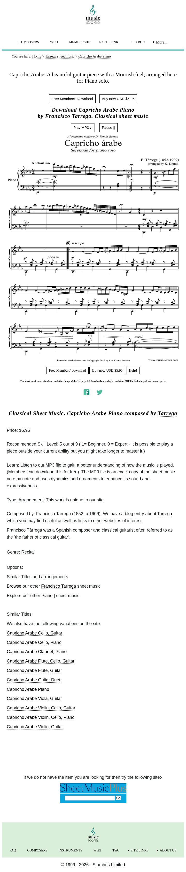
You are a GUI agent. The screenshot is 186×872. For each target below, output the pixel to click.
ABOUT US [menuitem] (168, 850)
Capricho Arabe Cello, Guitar (34, 633)
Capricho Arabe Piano (28, 689)
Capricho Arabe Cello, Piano (34, 642)
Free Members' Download (72, 99)
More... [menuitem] (161, 42)
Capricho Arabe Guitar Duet (33, 679)
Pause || (108, 127)
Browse (14, 586)
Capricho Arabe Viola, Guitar (34, 698)
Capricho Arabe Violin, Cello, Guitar (41, 708)
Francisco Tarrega (58, 586)
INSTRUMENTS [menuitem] (70, 850)
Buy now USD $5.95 (118, 99)
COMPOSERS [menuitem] (29, 42)
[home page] (93, 14)
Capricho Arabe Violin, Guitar (35, 726)
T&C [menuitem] (115, 850)
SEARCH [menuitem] (138, 42)
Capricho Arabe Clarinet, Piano (37, 651)
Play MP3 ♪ (82, 127)
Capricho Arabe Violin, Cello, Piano (41, 717)
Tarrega (167, 413)
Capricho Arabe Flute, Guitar (34, 670)
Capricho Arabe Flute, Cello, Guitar (40, 661)
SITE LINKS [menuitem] (111, 42)
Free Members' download (67, 370)
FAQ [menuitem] (12, 850)
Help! (133, 370)
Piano (47, 595)
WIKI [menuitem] (54, 42)
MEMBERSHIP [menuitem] (80, 42)
